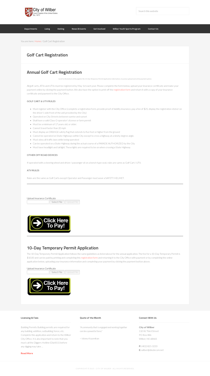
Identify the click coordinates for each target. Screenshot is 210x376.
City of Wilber (44, 12)
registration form (122, 89)
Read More (27, 353)
